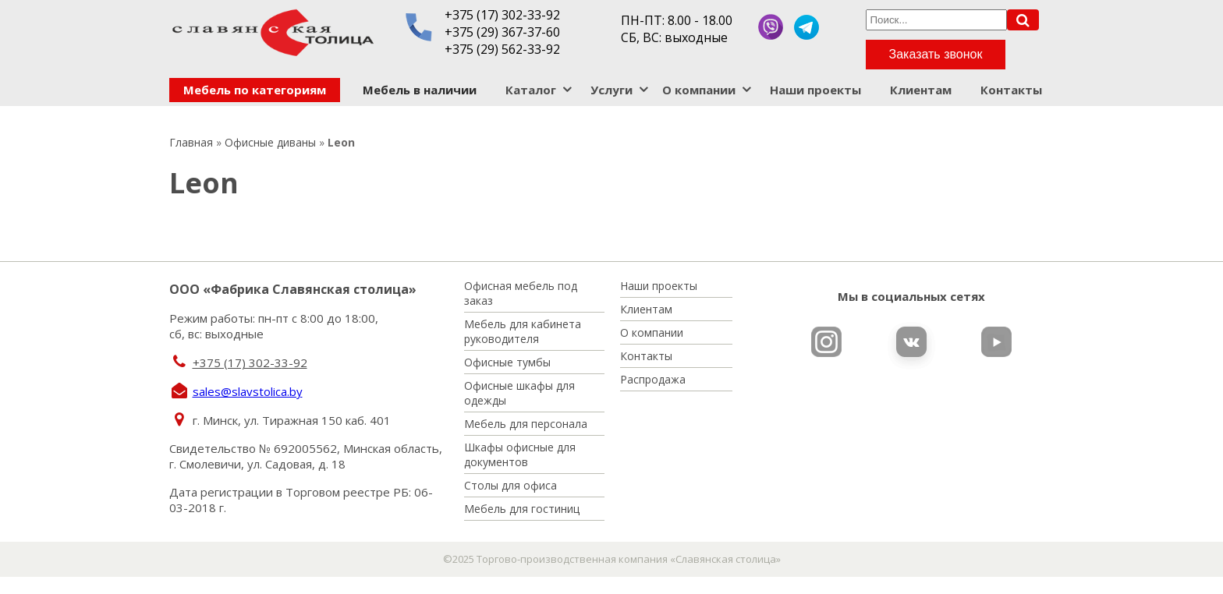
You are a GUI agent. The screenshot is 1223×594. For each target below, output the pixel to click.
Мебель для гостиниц (522, 508)
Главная (191, 142)
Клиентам (921, 89)
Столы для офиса (510, 485)
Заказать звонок (936, 54)
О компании (699, 89)
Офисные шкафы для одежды (519, 393)
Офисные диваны (270, 142)
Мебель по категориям (254, 89)
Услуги (611, 89)
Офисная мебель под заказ (520, 293)
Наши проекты (815, 89)
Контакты (1011, 89)
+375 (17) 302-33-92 (502, 14)
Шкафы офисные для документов (520, 454)
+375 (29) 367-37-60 (502, 32)
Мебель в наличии (420, 89)
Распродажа (653, 379)
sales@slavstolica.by (248, 391)
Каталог (530, 89)
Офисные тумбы (507, 362)
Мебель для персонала (525, 423)
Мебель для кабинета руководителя (522, 331)
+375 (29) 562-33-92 (502, 49)
